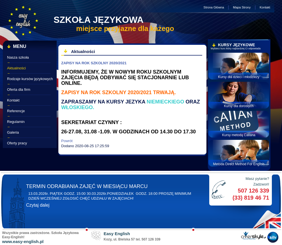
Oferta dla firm (18, 89)
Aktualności (16, 68)
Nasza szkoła (18, 57)
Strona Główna (214, 7)
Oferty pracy (17, 143)
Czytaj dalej (38, 205)
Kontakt (265, 7)
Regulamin (16, 122)
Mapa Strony (241, 7)
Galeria (13, 132)
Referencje (16, 111)
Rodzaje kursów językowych (30, 79)
